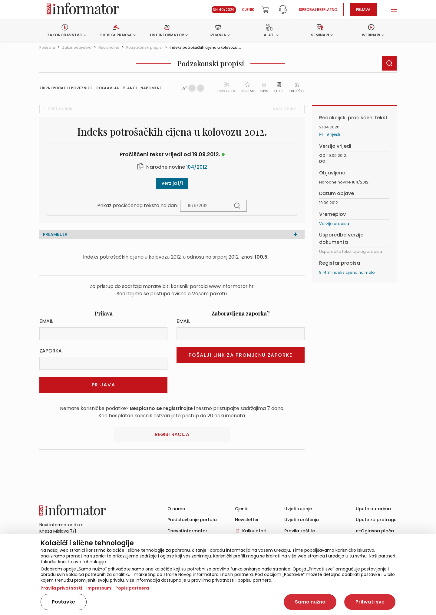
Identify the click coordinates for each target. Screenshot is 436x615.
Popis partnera (132, 588)
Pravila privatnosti (61, 588)
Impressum (98, 588)
